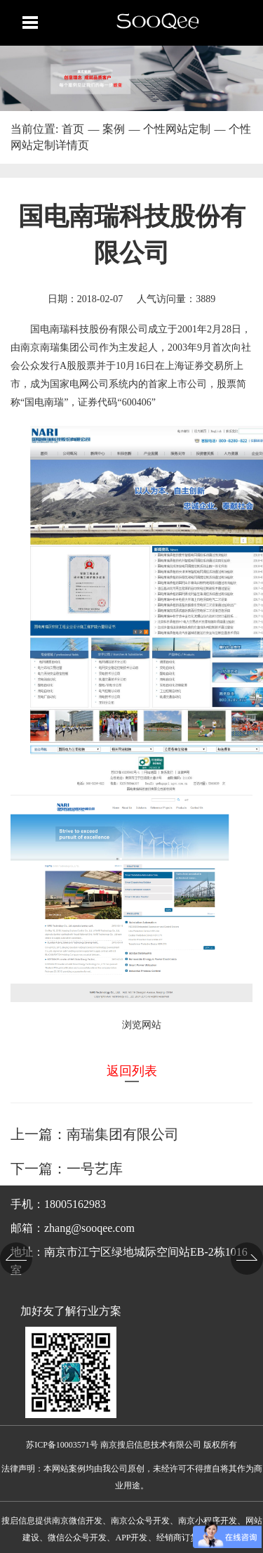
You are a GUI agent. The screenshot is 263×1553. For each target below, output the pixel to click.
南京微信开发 (77, 1521)
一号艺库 (95, 1168)
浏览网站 (141, 1025)
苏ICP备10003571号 (62, 1445)
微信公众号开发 (77, 1537)
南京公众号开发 (140, 1521)
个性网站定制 (176, 129)
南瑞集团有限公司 (123, 1134)
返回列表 (132, 1071)
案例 (113, 129)
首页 (73, 129)
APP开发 (131, 1537)
